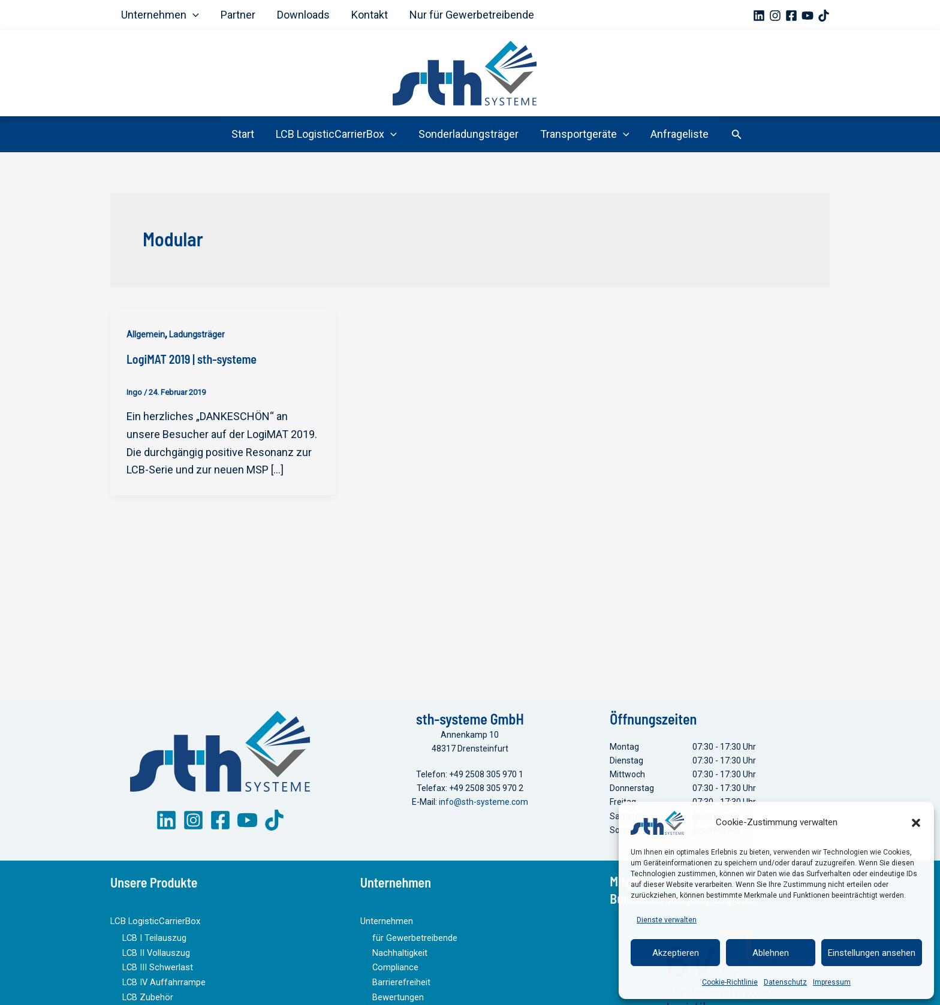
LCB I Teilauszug (153, 947)
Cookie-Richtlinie (730, 982)
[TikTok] (824, 16)
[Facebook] (791, 16)
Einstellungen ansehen (871, 952)
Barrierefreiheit (401, 988)
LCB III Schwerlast (155, 974)
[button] (916, 823)
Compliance (394, 974)
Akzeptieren (675, 952)
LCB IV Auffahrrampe (163, 988)
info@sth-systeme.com (483, 812)
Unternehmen (160, 15)
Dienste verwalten (667, 920)
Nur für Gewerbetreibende (471, 14)
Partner (238, 14)
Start (242, 134)
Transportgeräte (584, 134)
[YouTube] (808, 16)
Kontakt (369, 14)
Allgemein (145, 334)
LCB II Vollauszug (154, 960)
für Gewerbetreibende (414, 947)
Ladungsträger (197, 334)
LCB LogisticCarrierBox (336, 134)
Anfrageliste (679, 134)
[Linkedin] (759, 16)
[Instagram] (775, 16)
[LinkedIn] (166, 830)
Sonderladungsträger (468, 134)
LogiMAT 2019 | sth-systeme (191, 359)
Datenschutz (785, 982)
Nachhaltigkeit (399, 960)
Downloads (303, 14)
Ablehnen (770, 952)
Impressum (832, 982)
